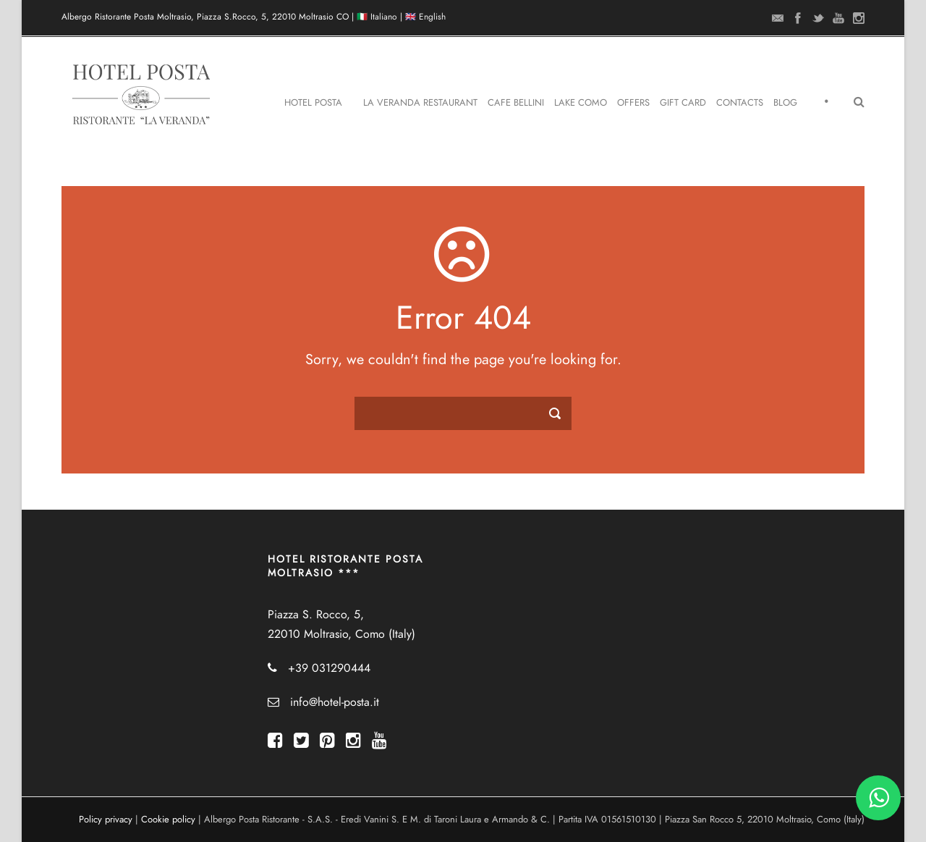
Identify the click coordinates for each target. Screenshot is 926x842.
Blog (785, 102)
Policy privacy (105, 819)
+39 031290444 (329, 668)
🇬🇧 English (425, 16)
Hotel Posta (313, 102)
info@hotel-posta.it (334, 702)
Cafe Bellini (516, 102)
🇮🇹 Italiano (377, 16)
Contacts (739, 102)
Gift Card (683, 102)
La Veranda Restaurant (420, 102)
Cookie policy (168, 819)
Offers (633, 102)
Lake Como (580, 102)
